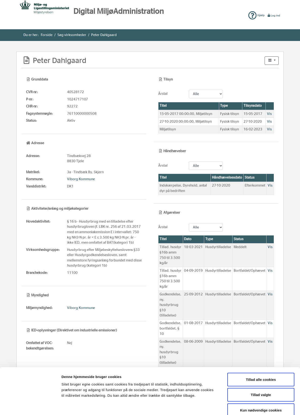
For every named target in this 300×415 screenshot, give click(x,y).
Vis (269, 114)
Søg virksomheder (71, 35)
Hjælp (256, 15)
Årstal (163, 93)
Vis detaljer (242, 406)
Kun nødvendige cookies (261, 384)
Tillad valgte (261, 369)
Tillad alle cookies (261, 354)
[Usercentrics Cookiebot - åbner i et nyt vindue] (30, 405)
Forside (46, 35)
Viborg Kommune (81, 179)
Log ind (273, 15)
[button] (272, 60)
